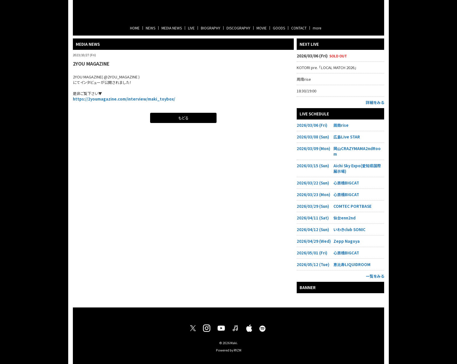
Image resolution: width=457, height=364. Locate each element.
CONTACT (299, 27)
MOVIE (261, 27)
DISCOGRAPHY (238, 27)
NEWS (150, 27)
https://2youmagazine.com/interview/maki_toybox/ (124, 99)
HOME (135, 27)
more (317, 27)
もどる (183, 118)
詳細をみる (375, 102)
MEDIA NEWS (171, 27)
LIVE (191, 27)
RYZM (237, 350)
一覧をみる (375, 276)
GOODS (279, 27)
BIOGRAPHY (210, 27)
